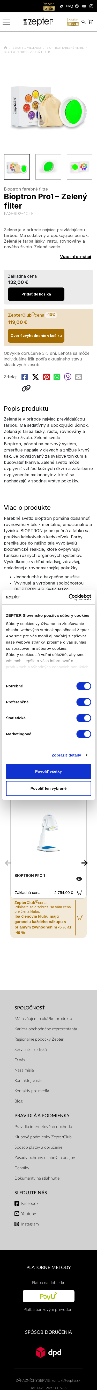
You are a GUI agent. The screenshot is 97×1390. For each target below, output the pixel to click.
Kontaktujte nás (28, 1081)
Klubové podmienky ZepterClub (43, 1137)
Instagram (30, 1224)
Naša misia (24, 1070)
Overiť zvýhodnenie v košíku (36, 335)
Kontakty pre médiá (31, 1091)
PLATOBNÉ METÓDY (48, 1267)
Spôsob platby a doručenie (38, 1147)
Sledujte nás (30, 1193)
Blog (18, 1101)
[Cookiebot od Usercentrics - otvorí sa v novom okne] (69, 597)
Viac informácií (75, 256)
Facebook (30, 1204)
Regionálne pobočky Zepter (39, 1039)
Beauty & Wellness (27, 47)
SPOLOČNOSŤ (29, 1008)
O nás (19, 1060)
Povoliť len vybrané (49, 788)
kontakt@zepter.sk (65, 1381)
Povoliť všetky (48, 771)
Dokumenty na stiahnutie (36, 1178)
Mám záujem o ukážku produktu (43, 1019)
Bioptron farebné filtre (65, 47)
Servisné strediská (30, 1050)
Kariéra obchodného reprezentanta (45, 1029)
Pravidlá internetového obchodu (43, 1127)
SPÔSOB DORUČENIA (48, 1332)
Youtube (28, 1214)
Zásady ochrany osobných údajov (44, 1158)
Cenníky (21, 1168)
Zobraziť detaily (66, 755)
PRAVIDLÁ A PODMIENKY (42, 1116)
